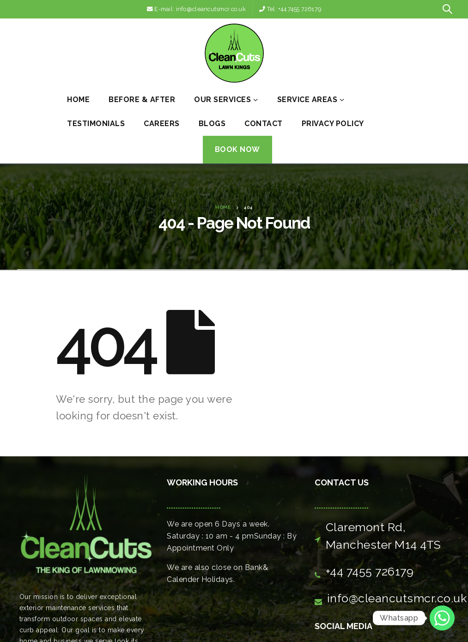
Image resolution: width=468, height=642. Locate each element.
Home (78, 99)
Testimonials (96, 123)
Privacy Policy (333, 123)
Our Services (222, 99)
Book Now (237, 149)
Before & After (142, 99)
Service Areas (307, 99)
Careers (162, 123)
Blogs (212, 123)
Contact (263, 123)
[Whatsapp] (442, 618)
